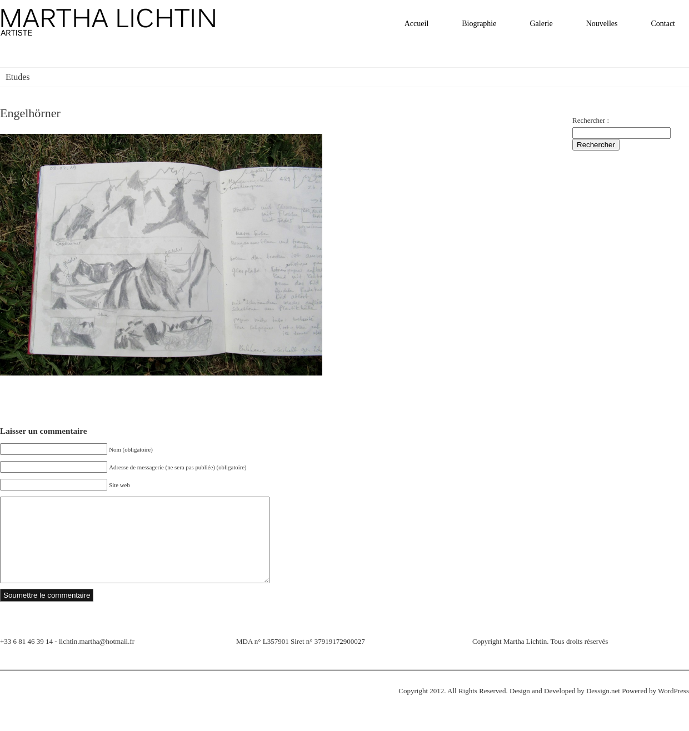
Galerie (541, 23)
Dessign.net (603, 707)
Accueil (417, 23)
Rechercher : (590, 120)
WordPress (673, 707)
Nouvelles (602, 23)
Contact (663, 23)
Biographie (479, 23)
